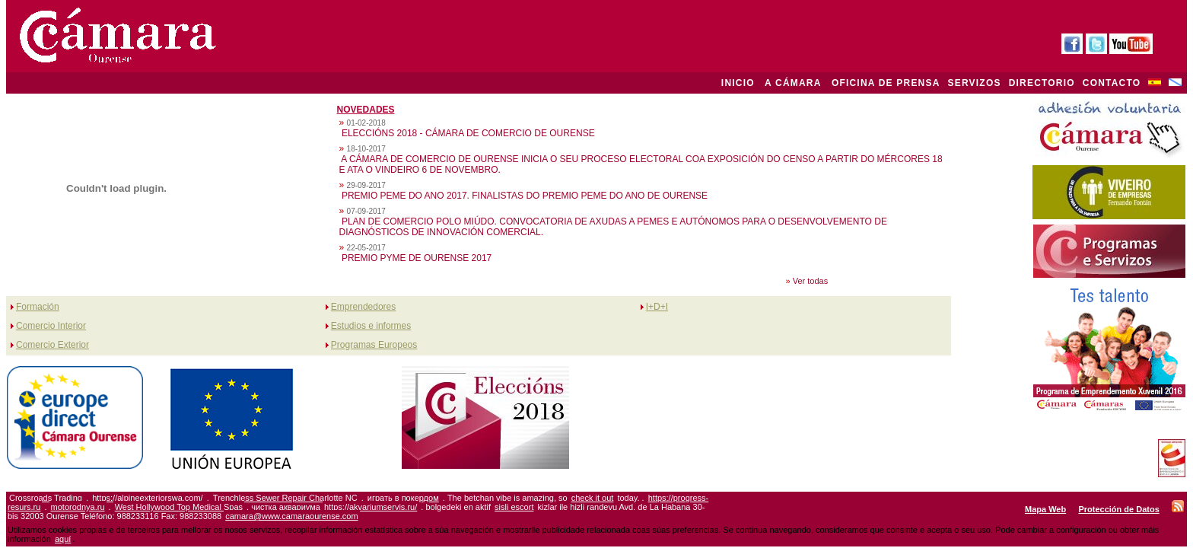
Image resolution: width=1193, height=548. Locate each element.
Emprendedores (363, 306)
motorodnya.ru (78, 506)
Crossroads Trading (45, 497)
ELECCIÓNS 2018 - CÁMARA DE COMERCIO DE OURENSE (468, 133)
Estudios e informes (371, 325)
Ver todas (810, 280)
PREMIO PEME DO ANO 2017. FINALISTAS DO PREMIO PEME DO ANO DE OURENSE (525, 195)
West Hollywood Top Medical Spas (179, 506)
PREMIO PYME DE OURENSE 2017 (417, 258)
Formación (37, 306)
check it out (592, 497)
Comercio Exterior (52, 344)
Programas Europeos (374, 344)
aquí (63, 538)
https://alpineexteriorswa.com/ (147, 497)
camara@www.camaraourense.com (291, 516)
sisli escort (514, 506)
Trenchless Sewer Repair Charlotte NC (285, 497)
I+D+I (657, 306)
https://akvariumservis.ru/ (370, 506)
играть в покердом (403, 497)
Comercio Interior (51, 325)
